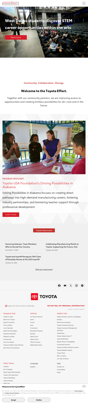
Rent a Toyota (61, 356)
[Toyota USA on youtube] (65, 285)
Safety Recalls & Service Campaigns (69, 317)
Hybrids (32, 333)
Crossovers (34, 328)
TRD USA (6, 383)
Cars (31, 325)
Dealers (59, 319)
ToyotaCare (60, 333)
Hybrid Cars (34, 336)
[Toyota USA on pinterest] (82, 285)
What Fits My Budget (10, 331)
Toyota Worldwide (9, 378)
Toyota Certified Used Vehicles (13, 345)
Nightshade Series (36, 345)
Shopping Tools (9, 313)
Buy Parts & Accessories (11, 348)
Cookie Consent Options (76, 309)
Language (34, 363)
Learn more (10, 214)
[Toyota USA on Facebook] (59, 285)
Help (59, 363)
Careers (6, 366)
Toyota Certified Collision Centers (68, 347)
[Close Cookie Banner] (84, 386)
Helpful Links (62, 313)
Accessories (7, 339)
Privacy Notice (79, 391)
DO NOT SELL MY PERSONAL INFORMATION (66, 305)
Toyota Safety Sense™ (64, 336)
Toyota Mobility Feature (64, 350)
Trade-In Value (8, 317)
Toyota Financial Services (65, 325)
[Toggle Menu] (83, 3)
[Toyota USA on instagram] (76, 285)
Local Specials (8, 328)
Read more (16, 37)
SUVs (32, 319)
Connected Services (63, 344)
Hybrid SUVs (34, 339)
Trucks (32, 322)
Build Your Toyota (9, 319)
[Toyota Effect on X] (70, 285)
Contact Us (60, 367)
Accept (13, 400)
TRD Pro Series (35, 342)
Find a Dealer (7, 325)
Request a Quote (8, 336)
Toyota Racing (8, 380)
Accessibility (61, 369)
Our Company (7, 369)
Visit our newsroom (44, 269)
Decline (39, 400)
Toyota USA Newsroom (10, 375)
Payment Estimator (9, 333)
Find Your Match (8, 342)
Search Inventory (8, 322)
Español (32, 367)
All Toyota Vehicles (36, 317)
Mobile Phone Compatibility (66, 342)
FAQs (59, 372)
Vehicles (33, 313)
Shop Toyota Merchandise (11, 372)
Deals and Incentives (64, 322)
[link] (19, 306)
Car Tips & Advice (63, 358)
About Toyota (8, 363)
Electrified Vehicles (36, 331)
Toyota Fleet (61, 353)
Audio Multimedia (62, 339)
